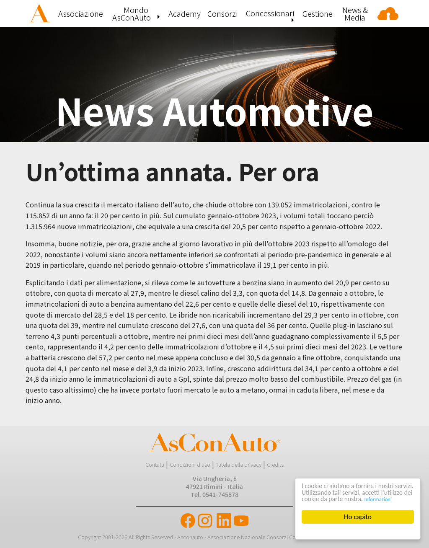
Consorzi (222, 13)
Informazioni (315, 499)
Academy (184, 13)
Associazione (80, 13)
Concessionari (270, 13)
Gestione (317, 13)
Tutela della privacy (238, 464)
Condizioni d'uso (190, 464)
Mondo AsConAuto (131, 13)
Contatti (154, 464)
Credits (275, 464)
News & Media (355, 13)
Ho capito (358, 516)
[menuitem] (40, 13)
